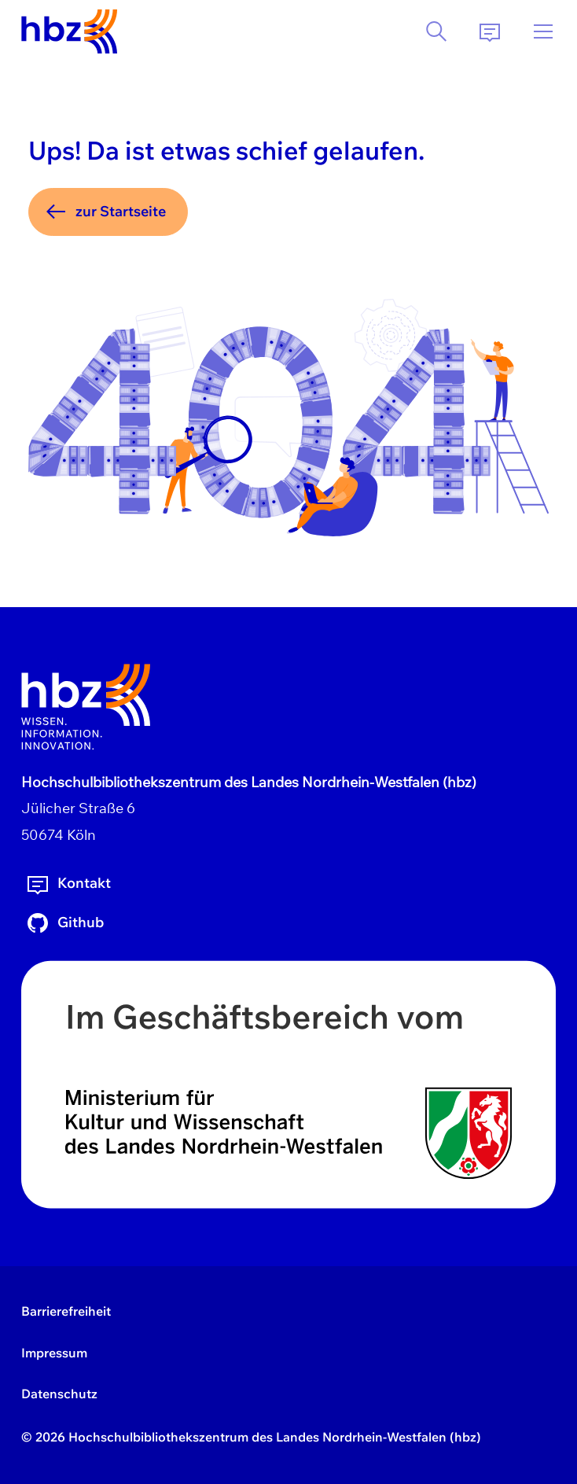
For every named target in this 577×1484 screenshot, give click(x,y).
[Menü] (543, 31)
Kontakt (68, 884)
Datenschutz (59, 1393)
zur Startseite (104, 211)
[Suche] (436, 31)
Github (64, 923)
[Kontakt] (489, 31)
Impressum (54, 1353)
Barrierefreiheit (66, 1311)
